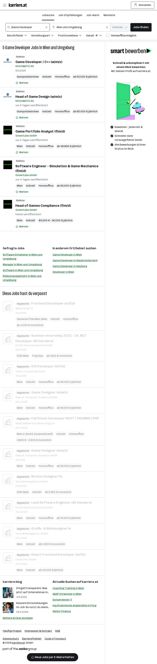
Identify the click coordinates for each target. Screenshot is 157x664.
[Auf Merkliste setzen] (21, 83)
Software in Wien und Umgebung (23, 270)
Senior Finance (62, 611)
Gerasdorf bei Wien (28, 318)
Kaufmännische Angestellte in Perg (74, 605)
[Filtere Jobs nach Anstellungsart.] (44, 36)
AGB (57, 630)
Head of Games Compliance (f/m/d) (43, 206)
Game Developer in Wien (67, 254)
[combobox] (27, 27)
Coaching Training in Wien (68, 588)
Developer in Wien (63, 272)
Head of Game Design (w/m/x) (38, 97)
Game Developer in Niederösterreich (75, 260)
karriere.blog (12, 582)
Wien (20, 146)
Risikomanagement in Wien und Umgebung (22, 278)
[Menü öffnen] (4, 5)
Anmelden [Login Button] (142, 5)
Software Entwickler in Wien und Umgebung (22, 256)
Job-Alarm (92, 15)
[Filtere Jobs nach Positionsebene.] (72, 36)
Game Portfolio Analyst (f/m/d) (40, 131)
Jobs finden (141, 27)
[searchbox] (27, 27)
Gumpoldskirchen (28, 76)
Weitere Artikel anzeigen (18, 618)
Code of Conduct (55, 638)
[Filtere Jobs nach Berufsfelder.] (19, 36)
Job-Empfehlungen (70, 15)
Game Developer (17, 47)
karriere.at (90, 582)
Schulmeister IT (62, 599)
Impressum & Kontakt (38, 630)
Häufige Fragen (12, 630)
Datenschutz (11, 638)
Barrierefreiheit (32, 638)
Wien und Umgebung (58, 47)
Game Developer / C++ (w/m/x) (38, 62)
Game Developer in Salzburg (70, 266)
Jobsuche (48, 15)
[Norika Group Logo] (20, 649)
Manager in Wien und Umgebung (22, 264)
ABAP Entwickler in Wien (67, 594)
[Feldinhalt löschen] (46, 27)
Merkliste (109, 15)
